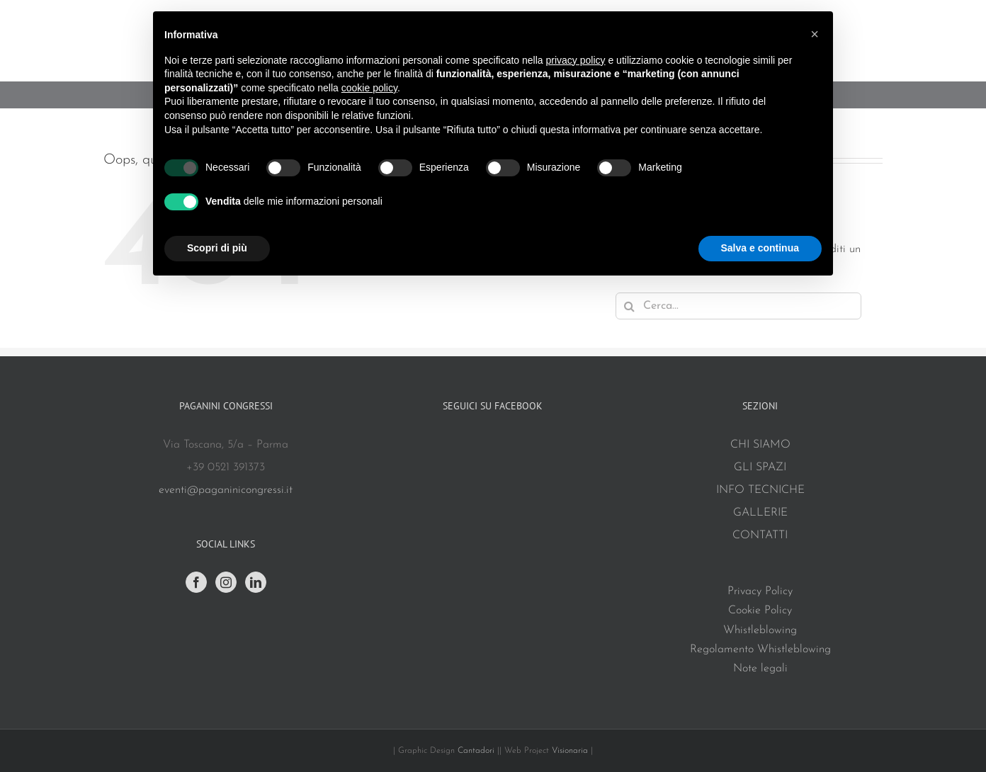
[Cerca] (629, 306)
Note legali (760, 668)
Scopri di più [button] (217, 248)
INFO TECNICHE (760, 490)
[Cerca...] (738, 306)
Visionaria (571, 751)
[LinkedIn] (255, 582)
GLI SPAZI (760, 467)
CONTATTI (760, 535)
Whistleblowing (760, 630)
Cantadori (476, 751)
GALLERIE (760, 512)
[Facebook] (196, 582)
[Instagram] (226, 582)
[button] (814, 34)
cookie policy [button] (369, 87)
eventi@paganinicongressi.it (226, 490)
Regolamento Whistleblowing (760, 649)
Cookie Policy (760, 610)
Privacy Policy (760, 591)
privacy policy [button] (576, 60)
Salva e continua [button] (760, 248)
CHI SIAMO (760, 444)
